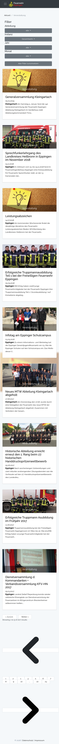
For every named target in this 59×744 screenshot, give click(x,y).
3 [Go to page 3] (21, 679)
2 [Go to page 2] (13, 679)
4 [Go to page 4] (28, 679)
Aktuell (7, 15)
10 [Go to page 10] (21, 682)
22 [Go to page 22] (38, 682)
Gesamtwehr (28, 39)
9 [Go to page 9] (13, 682)
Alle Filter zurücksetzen (28, 63)
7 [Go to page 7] (50, 679)
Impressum (39, 740)
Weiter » (25, 617)
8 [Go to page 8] (6, 682)
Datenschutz (27, 740)
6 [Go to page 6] (43, 679)
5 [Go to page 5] (36, 679)
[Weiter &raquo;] (30, 710)
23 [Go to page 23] (46, 682)
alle (27, 30)
